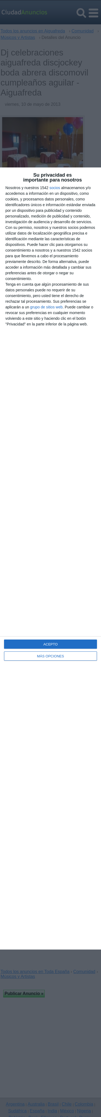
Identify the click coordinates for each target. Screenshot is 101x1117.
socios (54, 188)
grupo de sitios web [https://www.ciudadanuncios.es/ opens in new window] (46, 307)
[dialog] (50, 558)
